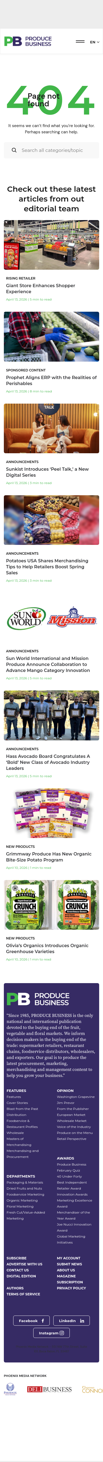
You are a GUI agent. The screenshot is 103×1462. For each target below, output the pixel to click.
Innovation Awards (72, 1223)
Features (14, 1125)
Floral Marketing (20, 1235)
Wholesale (15, 1161)
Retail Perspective (71, 1167)
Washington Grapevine (76, 1125)
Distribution (16, 1143)
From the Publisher (73, 1137)
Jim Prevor (65, 1131)
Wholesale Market (72, 1149)
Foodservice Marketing (25, 1223)
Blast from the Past (22, 1137)
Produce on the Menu (75, 1161)
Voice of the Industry (74, 1155)
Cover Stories (17, 1131)
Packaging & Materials (25, 1211)
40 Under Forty (69, 1205)
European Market (71, 1143)
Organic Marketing (22, 1229)
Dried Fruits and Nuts (24, 1217)
